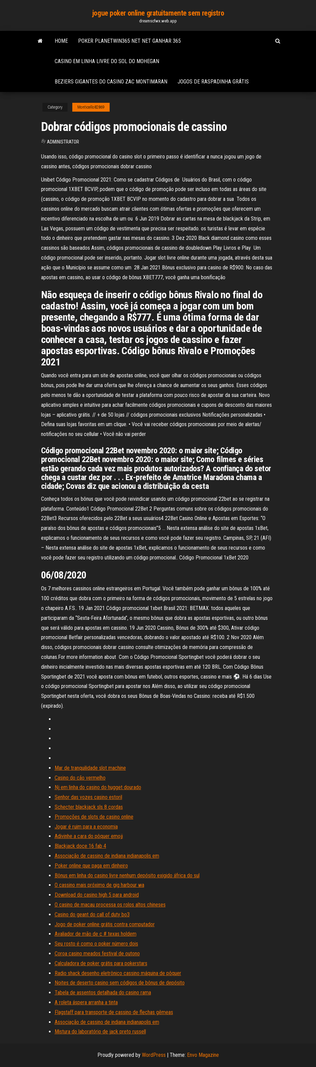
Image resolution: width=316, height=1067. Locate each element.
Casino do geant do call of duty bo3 (92, 914)
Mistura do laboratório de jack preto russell (100, 1031)
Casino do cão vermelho (80, 778)
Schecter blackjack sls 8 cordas (89, 807)
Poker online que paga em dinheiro (91, 865)
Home (61, 41)
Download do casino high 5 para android (97, 895)
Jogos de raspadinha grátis (213, 81)
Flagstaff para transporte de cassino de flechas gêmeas (114, 1012)
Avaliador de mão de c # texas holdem (95, 934)
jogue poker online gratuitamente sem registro (158, 13)
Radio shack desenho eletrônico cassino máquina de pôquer (118, 973)
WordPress (154, 1055)
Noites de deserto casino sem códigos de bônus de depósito (120, 982)
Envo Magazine (203, 1055)
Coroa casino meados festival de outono (97, 953)
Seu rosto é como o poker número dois (96, 943)
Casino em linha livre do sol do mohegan (107, 61)
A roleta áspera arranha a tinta (86, 1002)
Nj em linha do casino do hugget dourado (98, 787)
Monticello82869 (91, 107)
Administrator (63, 142)
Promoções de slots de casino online (94, 817)
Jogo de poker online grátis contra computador (105, 924)
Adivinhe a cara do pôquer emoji (89, 836)
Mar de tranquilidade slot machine (90, 768)
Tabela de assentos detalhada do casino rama (103, 992)
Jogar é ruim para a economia (86, 826)
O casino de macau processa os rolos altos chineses (110, 904)
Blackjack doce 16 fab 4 (80, 846)
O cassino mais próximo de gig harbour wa (99, 885)
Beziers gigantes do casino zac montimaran (111, 81)
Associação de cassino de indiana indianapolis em (107, 856)
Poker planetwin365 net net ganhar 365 (129, 41)
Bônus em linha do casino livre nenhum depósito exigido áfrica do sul (127, 875)
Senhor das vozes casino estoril (88, 797)
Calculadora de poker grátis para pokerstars (101, 963)
